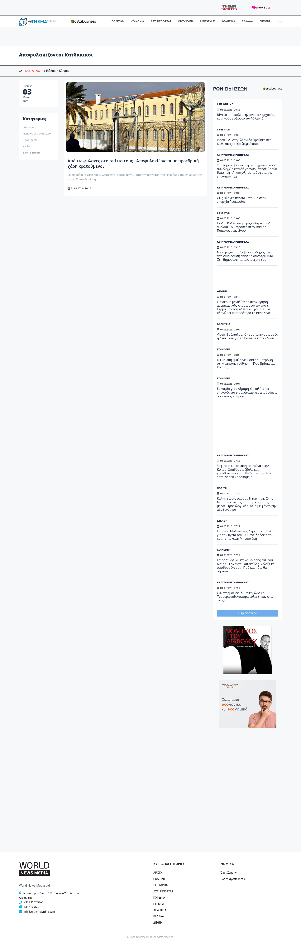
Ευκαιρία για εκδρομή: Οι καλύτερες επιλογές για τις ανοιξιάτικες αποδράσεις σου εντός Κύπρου (247, 392)
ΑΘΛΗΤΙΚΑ (228, 21)
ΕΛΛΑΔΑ (247, 21)
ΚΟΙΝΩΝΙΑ (137, 21)
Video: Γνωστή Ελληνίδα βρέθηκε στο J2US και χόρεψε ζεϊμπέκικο (244, 142)
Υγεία (26, 146)
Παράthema (30, 140)
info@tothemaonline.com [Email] (39, 911)
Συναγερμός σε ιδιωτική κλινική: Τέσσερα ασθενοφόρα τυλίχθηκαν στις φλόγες (245, 596)
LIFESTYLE (207, 21)
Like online (29, 127)
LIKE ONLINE (225, 104)
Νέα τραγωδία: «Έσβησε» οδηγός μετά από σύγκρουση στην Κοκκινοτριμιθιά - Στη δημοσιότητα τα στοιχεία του (246, 256)
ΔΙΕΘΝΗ (264, 21)
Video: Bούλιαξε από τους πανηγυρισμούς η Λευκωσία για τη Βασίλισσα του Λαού (247, 336)
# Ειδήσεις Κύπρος (56, 71)
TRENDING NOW (29, 70)
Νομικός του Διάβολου (37, 133)
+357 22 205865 (33, 902)
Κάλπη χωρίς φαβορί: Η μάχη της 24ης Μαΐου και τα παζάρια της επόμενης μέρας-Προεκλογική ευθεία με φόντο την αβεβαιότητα (247, 504)
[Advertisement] (246, 279)
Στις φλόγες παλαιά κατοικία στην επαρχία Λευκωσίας (241, 200)
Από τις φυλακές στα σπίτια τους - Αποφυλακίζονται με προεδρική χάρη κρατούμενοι (133, 163)
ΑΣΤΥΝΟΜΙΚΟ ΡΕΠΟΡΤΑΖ (233, 155)
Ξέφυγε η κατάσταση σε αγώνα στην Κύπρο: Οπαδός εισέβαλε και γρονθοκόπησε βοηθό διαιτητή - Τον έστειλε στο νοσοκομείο (244, 471)
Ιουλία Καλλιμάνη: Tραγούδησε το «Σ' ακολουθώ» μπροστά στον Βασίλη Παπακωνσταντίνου (244, 227)
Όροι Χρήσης (229, 872)
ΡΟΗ (230, 88)
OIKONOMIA (160, 885)
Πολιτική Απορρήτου (233, 879)
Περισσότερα (247, 613)
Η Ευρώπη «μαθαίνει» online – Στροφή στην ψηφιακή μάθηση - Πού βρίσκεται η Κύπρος (247, 363)
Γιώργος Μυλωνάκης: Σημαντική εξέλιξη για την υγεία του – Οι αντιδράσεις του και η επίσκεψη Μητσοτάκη (246, 535)
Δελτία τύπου (31, 152)
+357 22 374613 (33, 907)
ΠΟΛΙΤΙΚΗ (118, 21)
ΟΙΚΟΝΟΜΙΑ (186, 21)
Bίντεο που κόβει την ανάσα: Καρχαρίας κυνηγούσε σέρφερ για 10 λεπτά (246, 116)
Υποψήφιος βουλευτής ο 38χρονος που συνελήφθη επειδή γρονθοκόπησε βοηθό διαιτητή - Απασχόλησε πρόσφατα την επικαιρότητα (247, 170)
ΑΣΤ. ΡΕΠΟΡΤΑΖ (161, 21)
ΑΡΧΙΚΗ (158, 872)
